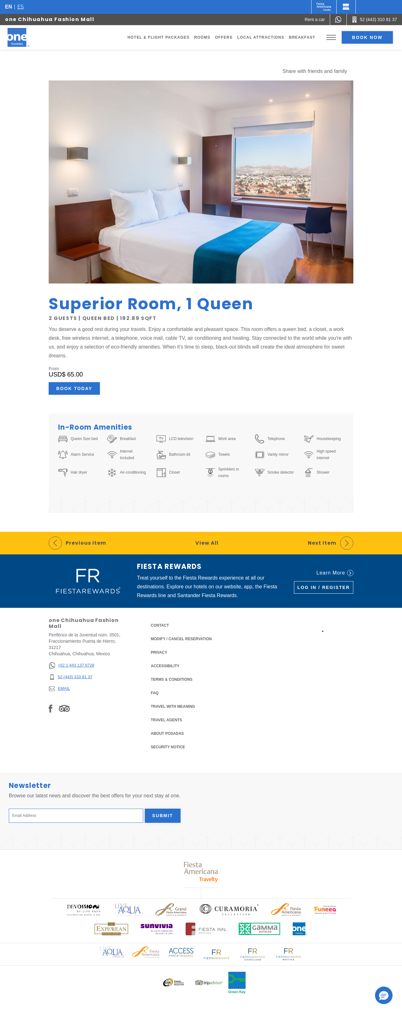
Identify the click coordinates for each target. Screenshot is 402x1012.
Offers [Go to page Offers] (223, 37)
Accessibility (165, 666)
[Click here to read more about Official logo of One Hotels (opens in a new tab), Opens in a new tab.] (300, 928)
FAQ (155, 693)
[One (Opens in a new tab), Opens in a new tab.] (324, 7)
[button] (384, 995)
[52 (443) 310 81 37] (71, 677)
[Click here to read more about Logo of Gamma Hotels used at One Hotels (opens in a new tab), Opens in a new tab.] (259, 929)
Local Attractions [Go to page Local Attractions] (260, 37)
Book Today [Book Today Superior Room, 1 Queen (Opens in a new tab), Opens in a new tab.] (74, 388)
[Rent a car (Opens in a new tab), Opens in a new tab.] (315, 19)
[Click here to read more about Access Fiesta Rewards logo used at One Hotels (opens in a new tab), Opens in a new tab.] (181, 951)
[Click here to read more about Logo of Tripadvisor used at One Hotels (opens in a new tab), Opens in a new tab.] (209, 982)
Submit (162, 815)
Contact (160, 625)
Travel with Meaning (173, 706)
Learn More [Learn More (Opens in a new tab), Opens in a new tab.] (335, 573)
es (20, 7)
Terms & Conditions (172, 679)
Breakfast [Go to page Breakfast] (302, 37)
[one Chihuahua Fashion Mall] (26, 37)
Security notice (168, 747)
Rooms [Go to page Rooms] (202, 37)
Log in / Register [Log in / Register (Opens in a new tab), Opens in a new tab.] (323, 587)
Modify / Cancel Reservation (181, 639)
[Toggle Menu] (331, 37)
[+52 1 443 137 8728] (71, 665)
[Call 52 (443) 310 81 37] (374, 19)
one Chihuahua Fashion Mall (50, 19)
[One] (346, 7)
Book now (367, 37)
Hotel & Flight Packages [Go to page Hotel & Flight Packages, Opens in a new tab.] (158, 37)
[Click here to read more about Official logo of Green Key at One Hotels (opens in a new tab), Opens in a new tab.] (237, 983)
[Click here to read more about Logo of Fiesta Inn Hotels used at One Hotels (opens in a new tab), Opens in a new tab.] (206, 928)
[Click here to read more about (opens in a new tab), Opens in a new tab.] (83, 909)
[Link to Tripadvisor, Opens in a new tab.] (64, 708)
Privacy (159, 652)
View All (207, 543)
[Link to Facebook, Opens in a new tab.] (50, 708)
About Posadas (167, 733)
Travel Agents (166, 720)
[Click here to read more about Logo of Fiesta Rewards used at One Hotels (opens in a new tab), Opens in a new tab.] (217, 953)
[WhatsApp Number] (338, 19)
